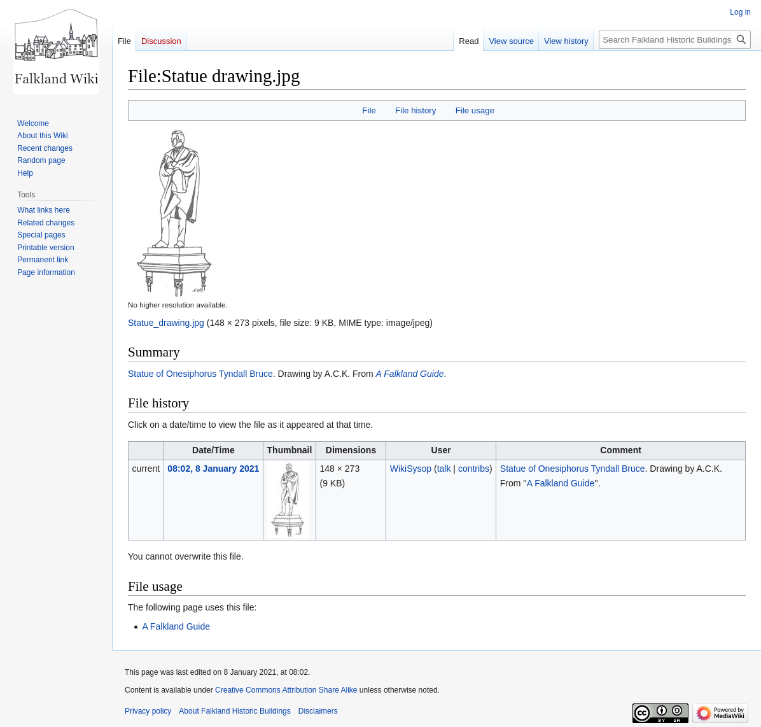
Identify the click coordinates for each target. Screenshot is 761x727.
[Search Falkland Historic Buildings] (675, 40)
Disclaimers (318, 711)
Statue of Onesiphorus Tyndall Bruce (200, 374)
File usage (475, 110)
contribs (473, 468)
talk (444, 468)
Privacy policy (148, 711)
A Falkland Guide (410, 374)
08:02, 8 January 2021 (213, 468)
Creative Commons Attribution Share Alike (286, 690)
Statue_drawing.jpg (166, 323)
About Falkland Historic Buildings (234, 711)
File (368, 110)
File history (415, 110)
